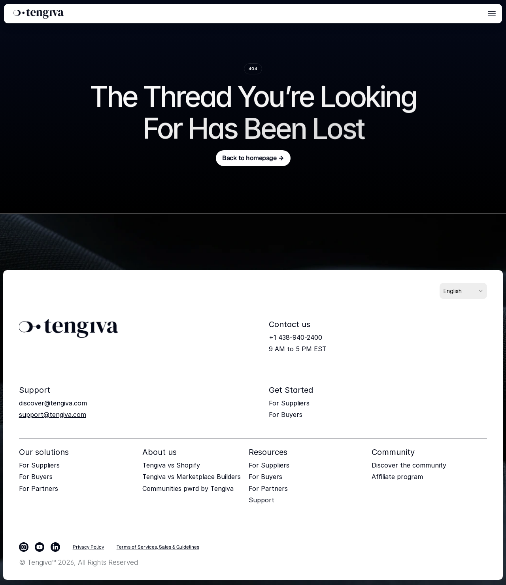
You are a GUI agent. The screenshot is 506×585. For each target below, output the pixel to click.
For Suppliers (289, 403)
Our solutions (44, 452)
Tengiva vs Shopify (171, 465)
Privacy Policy (88, 547)
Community (393, 452)
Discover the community (409, 465)
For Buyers (285, 414)
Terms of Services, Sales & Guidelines (158, 547)
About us (159, 452)
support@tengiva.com (52, 414)
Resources (268, 452)
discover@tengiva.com (53, 403)
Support (261, 500)
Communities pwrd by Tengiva (188, 488)
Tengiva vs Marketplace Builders (191, 477)
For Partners (38, 488)
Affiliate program (397, 477)
